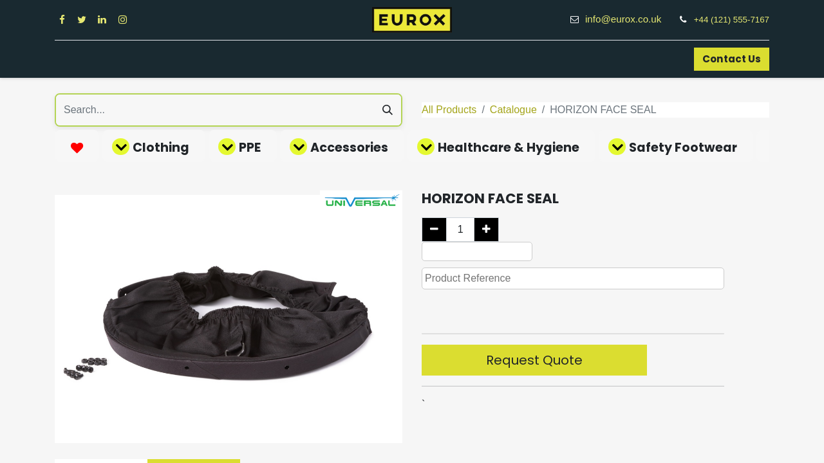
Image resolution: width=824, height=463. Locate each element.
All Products (449, 109)
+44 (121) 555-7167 (731, 19)
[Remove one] (434, 229)
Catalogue (513, 109)
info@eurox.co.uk (630, 19)
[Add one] (486, 229)
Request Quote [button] (534, 360)
